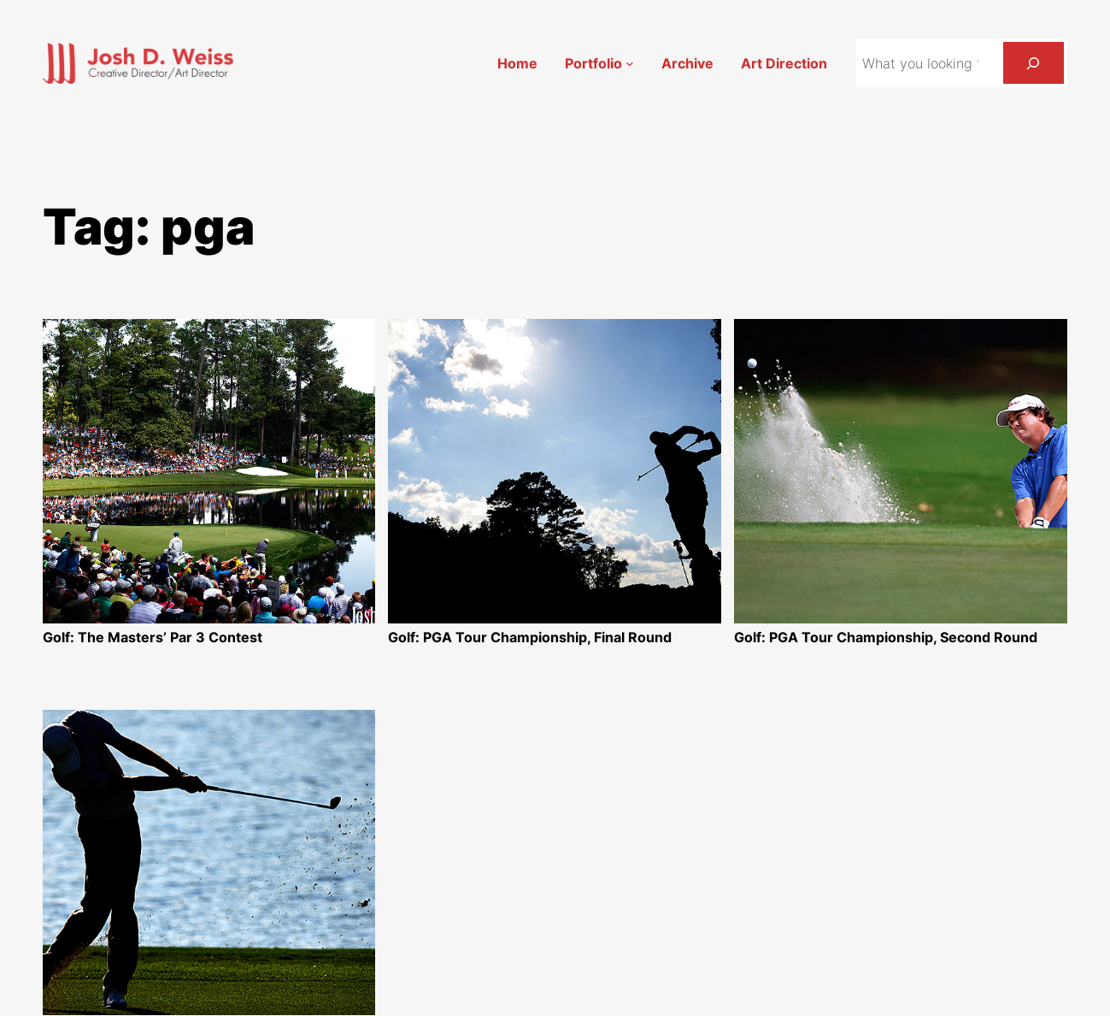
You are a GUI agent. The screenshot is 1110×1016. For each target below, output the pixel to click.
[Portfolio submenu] (629, 63)
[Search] (1033, 63)
